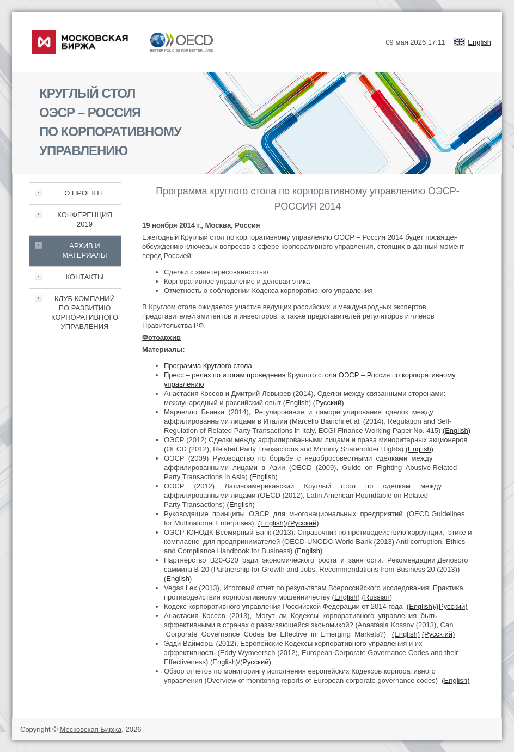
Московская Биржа (90, 729)
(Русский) (328, 403)
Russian (377, 597)
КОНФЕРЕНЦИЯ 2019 (84, 219)
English (479, 42)
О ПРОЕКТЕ (84, 193)
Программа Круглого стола (208, 366)
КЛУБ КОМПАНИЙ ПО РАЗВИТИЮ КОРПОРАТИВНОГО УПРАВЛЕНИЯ (84, 313)
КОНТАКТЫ (84, 277)
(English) (297, 403)
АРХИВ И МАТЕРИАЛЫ (84, 250)
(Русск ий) (438, 634)
